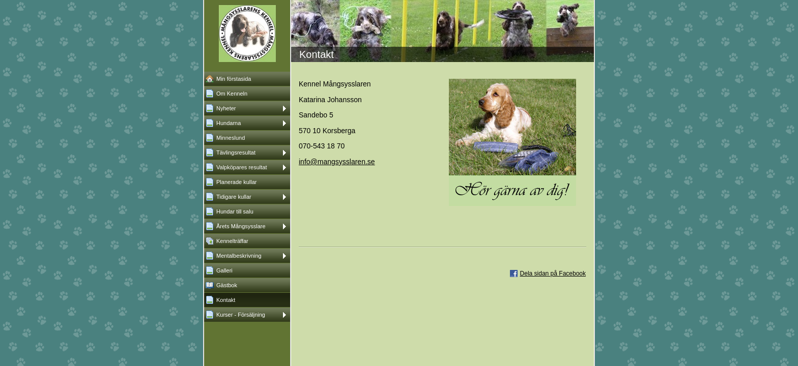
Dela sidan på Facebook (553, 273)
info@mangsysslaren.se (337, 162)
